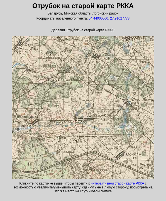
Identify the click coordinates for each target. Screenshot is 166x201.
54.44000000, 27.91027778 (109, 18)
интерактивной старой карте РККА (117, 183)
